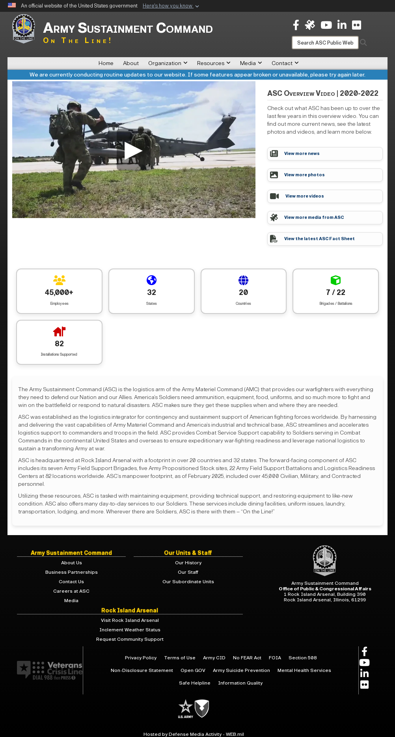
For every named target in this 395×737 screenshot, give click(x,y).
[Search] (325, 42)
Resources (214, 63)
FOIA (275, 658)
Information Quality (240, 683)
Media (251, 63)
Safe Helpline (195, 683)
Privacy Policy (141, 658)
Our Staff (188, 572)
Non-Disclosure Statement (142, 670)
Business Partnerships (71, 572)
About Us (71, 562)
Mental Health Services (304, 670)
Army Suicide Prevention (241, 670)
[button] (172, 6)
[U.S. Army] (186, 708)
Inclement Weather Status (129, 630)
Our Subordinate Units (188, 581)
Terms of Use (180, 658)
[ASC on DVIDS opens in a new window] (310, 24)
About (131, 63)
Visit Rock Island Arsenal (130, 620)
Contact (285, 63)
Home (106, 63)
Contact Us (71, 581)
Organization (168, 63)
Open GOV (193, 670)
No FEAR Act (247, 658)
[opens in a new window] (296, 24)
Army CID (214, 658)
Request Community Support (130, 639)
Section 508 (303, 658)
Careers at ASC (71, 591)
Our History (188, 562)
